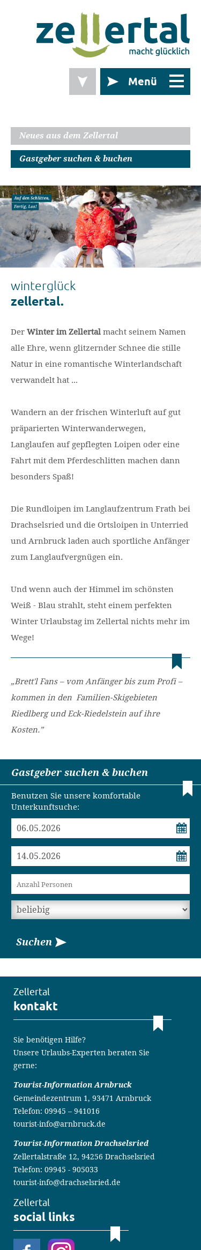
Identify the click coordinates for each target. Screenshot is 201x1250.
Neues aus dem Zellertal (68, 135)
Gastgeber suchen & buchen (75, 159)
